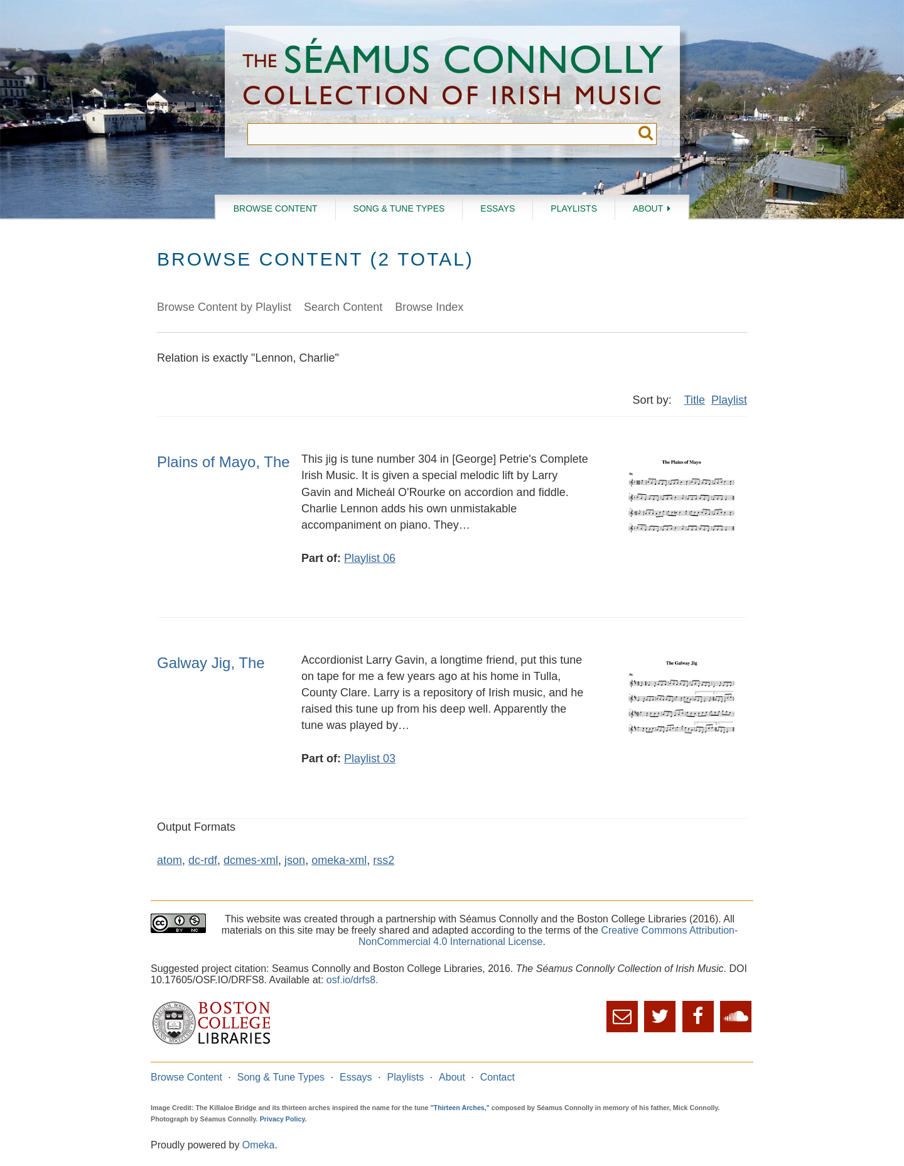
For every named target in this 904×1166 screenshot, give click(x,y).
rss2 (383, 860)
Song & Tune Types (399, 208)
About (648, 208)
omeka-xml (339, 860)
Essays (497, 208)
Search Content (343, 307)
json (294, 860)
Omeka (258, 1145)
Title (694, 400)
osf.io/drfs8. (352, 979)
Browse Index (429, 307)
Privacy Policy (282, 1119)
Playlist (729, 400)
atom (169, 860)
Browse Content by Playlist (224, 307)
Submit (646, 134)
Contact (497, 1077)
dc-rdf (202, 860)
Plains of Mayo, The (223, 461)
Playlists (574, 208)
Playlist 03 (370, 758)
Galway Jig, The (211, 662)
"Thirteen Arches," (460, 1107)
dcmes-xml (250, 860)
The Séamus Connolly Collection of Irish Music (453, 74)
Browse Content (276, 208)
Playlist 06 (370, 558)
